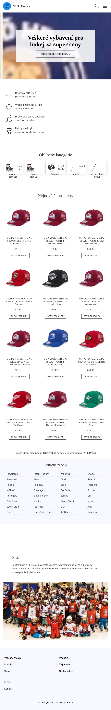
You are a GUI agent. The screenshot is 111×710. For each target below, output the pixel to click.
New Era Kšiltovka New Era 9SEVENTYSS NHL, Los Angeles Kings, (55, 301)
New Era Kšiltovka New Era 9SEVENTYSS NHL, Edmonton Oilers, (55, 362)
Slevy (7, 671)
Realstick (92, 512)
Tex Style (65, 490)
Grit (89, 495)
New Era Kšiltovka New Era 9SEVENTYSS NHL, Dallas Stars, (91, 422)
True (9, 512)
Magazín (63, 658)
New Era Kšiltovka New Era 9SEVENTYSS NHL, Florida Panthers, (19, 301)
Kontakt (8, 688)
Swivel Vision (13, 507)
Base (63, 485)
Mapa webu (65, 664)
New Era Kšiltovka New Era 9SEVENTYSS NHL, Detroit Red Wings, (19, 422)
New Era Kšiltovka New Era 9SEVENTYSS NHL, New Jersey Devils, (19, 241)
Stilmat (64, 495)
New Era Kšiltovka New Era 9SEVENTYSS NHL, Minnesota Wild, (55, 241)
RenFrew (38, 485)
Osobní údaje (66, 671)
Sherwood (12, 479)
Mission (37, 501)
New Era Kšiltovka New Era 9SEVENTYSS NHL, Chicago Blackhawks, (91, 362)
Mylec (91, 501)
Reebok (92, 479)
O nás (7, 682)
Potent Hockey (41, 474)
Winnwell (65, 474)
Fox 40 (91, 490)
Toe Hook (38, 507)
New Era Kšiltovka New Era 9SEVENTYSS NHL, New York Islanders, (91, 241)
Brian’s (91, 474)
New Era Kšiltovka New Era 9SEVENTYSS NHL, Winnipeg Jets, (91, 301)
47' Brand (65, 512)
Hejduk (10, 485)
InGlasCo (11, 490)
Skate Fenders (41, 495)
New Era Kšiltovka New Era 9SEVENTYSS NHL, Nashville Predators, (55, 422)
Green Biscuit (67, 501)
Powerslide (12, 474)
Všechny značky (12, 658)
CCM (63, 479)
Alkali (90, 507)
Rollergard (12, 495)
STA (63, 507)
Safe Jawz (12, 501)
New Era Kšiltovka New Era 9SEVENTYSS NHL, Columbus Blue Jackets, (19, 362)
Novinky (8, 664)
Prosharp (92, 485)
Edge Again (39, 490)
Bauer (37, 479)
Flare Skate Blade (43, 512)
